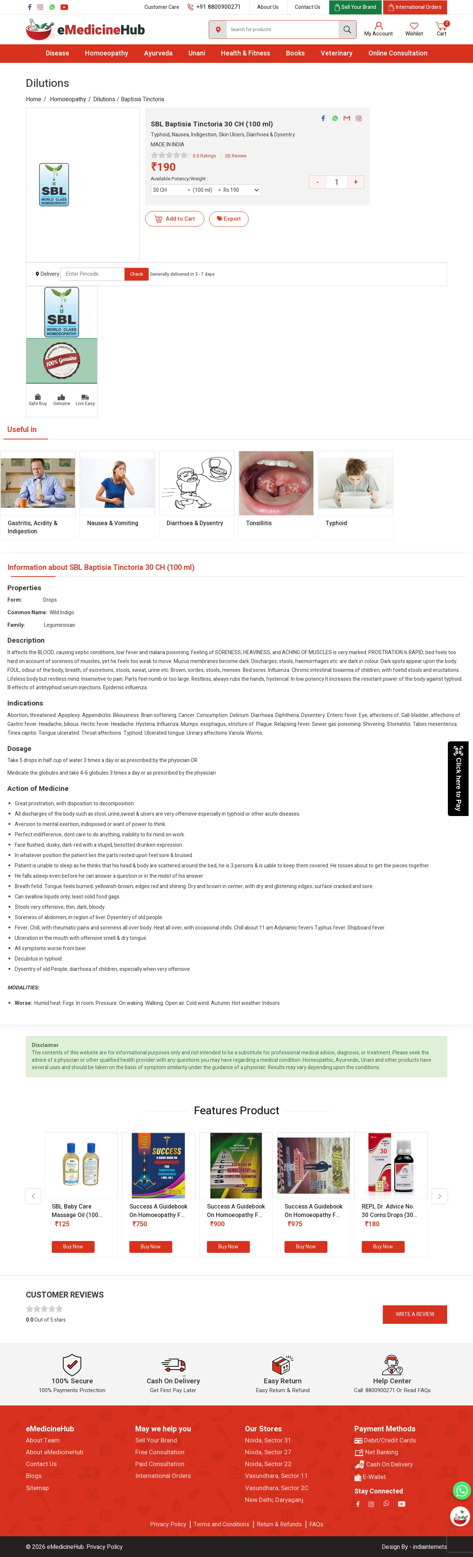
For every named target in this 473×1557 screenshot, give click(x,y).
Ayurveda (158, 53)
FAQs (316, 1524)
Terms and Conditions (221, 1524)
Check (136, 274)
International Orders (163, 1476)
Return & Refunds (279, 1524)
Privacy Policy (168, 1524)
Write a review (415, 1314)
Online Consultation (398, 53)
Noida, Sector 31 (268, 1440)
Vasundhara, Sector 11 (276, 1476)
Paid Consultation (159, 1464)
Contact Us (307, 7)
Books (295, 53)
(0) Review (235, 156)
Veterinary (337, 53)
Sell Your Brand (156, 1440)
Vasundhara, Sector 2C (277, 1488)
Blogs (34, 1476)
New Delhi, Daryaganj (274, 1500)
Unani (196, 53)
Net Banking (376, 1452)
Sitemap (37, 1488)
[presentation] (33, 1196)
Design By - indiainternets (414, 1547)
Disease (57, 53)
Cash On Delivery (383, 1465)
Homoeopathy (106, 53)
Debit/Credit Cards (385, 1440)
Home (33, 99)
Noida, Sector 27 (268, 1452)
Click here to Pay (458, 778)
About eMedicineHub (54, 1452)
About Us (268, 7)
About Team (43, 1440)
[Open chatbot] (460, 1516)
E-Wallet (370, 1477)
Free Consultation (159, 1452)
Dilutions (104, 99)
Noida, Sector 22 (268, 1464)
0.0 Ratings (204, 156)
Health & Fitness (245, 53)
